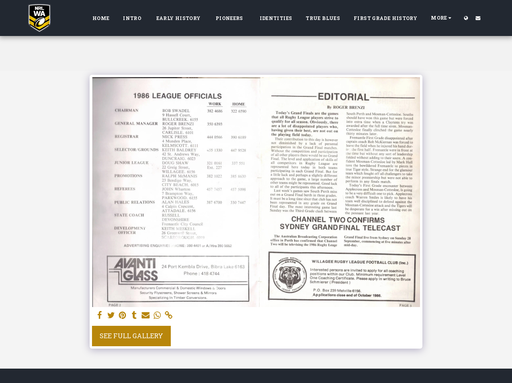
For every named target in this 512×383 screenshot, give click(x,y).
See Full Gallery (131, 335)
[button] (478, 17)
